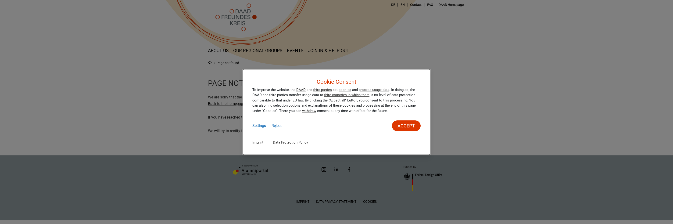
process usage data (374, 90)
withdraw (309, 111)
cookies (345, 90)
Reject (277, 125)
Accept (406, 126)
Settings (259, 125)
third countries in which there (346, 95)
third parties (322, 90)
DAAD (301, 90)
